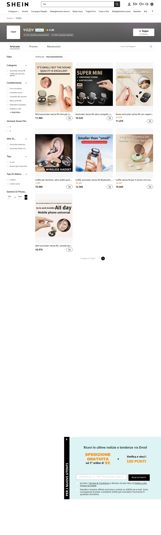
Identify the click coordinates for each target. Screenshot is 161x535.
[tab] (15, 46)
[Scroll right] (152, 11)
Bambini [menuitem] (137, 11)
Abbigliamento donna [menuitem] (60, 11)
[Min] (10, 198)
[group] (17, 71)
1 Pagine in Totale (87, 258)
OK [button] (26, 197)
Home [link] (10, 18)
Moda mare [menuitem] (78, 11)
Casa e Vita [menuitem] (104, 11)
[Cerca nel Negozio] (136, 46)
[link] (135, 4)
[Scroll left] (149, 11)
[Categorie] (14, 11)
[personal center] (129, 4)
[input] (101, 477)
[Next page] (106, 258)
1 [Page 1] (103, 258)
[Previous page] (99, 258)
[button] (147, 4)
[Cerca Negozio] (151, 46)
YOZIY (28, 30)
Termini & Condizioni (99, 483)
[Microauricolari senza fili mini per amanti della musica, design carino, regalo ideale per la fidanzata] (53, 87)
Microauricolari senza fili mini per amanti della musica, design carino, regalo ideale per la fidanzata (53, 114)
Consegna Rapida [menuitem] (39, 11)
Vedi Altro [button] (15, 112)
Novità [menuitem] (25, 11)
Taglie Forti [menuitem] (91, 11)
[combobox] (51, 57)
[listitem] (37, 34)
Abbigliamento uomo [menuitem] (121, 11)
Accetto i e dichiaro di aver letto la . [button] (113, 484)
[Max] (20, 198)
